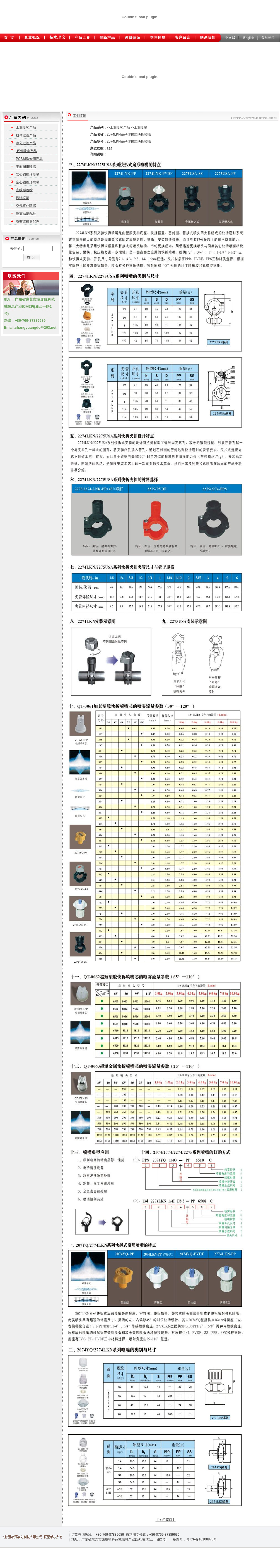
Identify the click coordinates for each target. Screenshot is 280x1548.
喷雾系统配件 (26, 214)
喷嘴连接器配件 (27, 221)
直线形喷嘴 (24, 190)
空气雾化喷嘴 (26, 206)
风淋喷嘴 (22, 198)
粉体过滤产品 (26, 135)
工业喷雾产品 (26, 127)
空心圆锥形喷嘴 (27, 182)
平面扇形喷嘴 (26, 167)
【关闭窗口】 (166, 1520)
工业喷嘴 (79, 116)
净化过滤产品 (26, 143)
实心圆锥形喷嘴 (27, 174)
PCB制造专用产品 (29, 159)
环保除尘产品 (26, 151)
